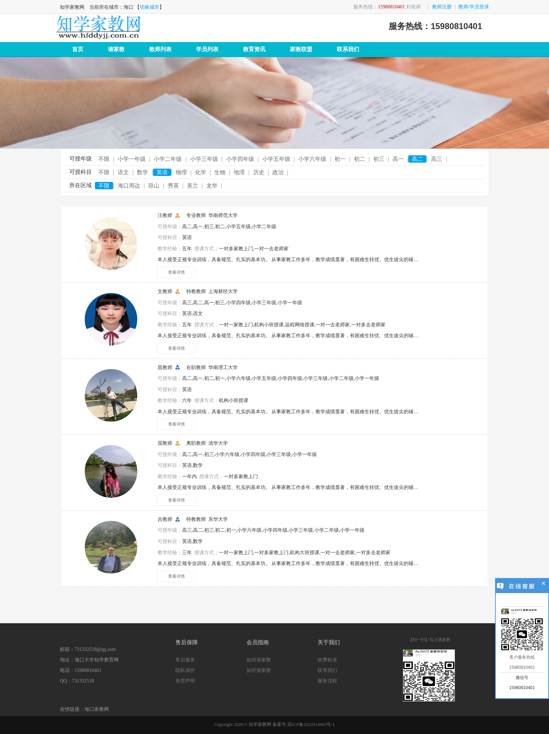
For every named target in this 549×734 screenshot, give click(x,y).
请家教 (116, 49)
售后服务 (185, 659)
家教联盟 (301, 49)
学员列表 (207, 49)
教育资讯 (254, 49)
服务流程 (327, 681)
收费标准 (327, 659)
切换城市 (149, 7)
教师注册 (442, 6)
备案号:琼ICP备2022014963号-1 (303, 724)
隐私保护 (185, 670)
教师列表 (160, 49)
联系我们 (348, 49)
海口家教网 (96, 709)
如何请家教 (258, 659)
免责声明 (185, 681)
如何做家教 (258, 670)
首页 (77, 49)
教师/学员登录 (473, 6)
